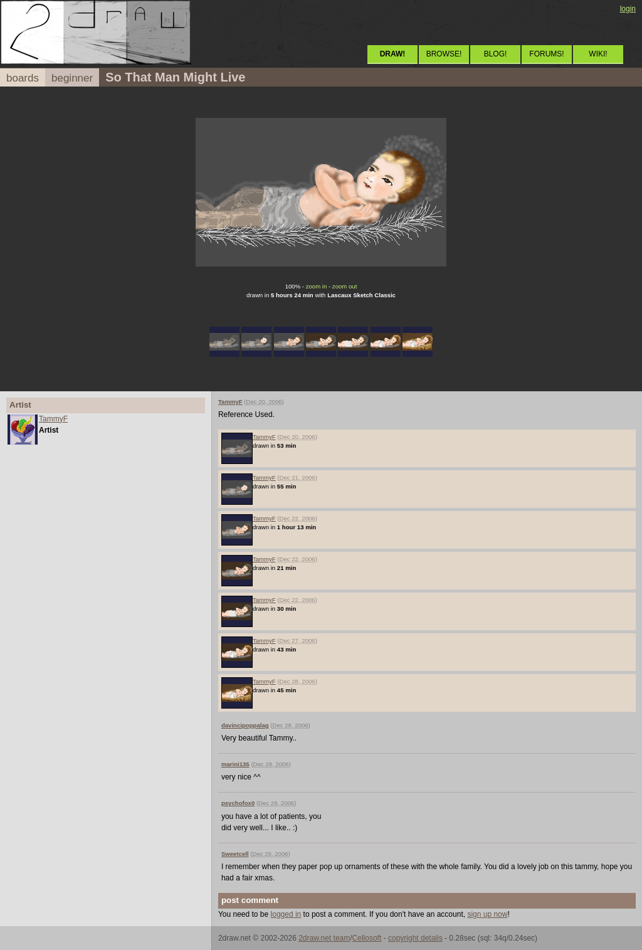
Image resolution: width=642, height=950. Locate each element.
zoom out (344, 286)
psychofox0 (238, 803)
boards (22, 78)
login (628, 8)
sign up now (487, 914)
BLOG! (495, 54)
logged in (286, 914)
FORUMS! (546, 54)
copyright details (415, 938)
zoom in (316, 286)
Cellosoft (367, 938)
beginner (72, 78)
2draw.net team (324, 938)
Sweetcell (235, 853)
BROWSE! (444, 54)
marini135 (235, 764)
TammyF (53, 418)
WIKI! (598, 54)
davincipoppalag (245, 725)
